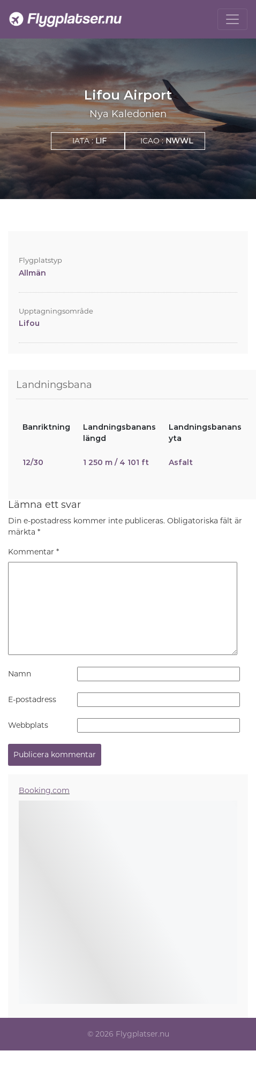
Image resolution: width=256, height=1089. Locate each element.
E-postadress (32, 699)
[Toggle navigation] (232, 19)
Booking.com (44, 790)
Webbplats (28, 725)
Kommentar (33, 552)
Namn (19, 674)
